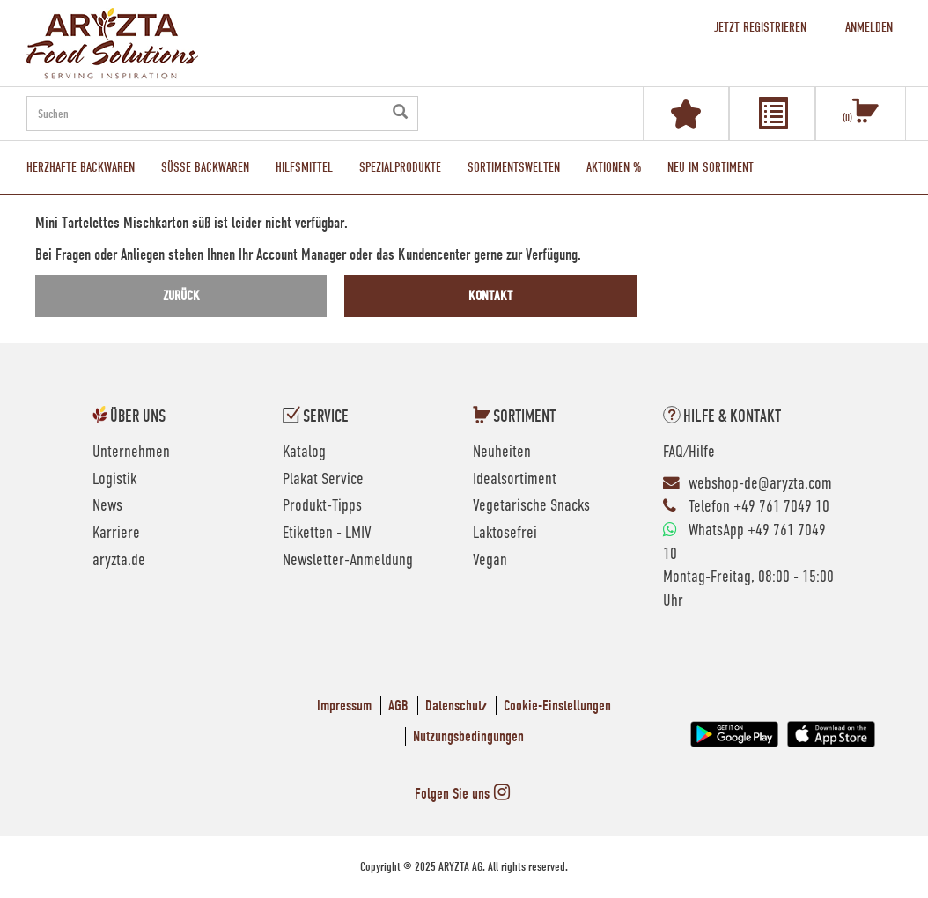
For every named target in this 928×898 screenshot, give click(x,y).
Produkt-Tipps (322, 506)
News (107, 506)
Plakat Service (323, 480)
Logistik (114, 480)
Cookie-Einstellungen (557, 705)
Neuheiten (502, 452)
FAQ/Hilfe (689, 452)
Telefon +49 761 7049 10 (759, 507)
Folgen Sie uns (464, 793)
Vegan (490, 561)
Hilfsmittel (304, 167)
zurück (181, 295)
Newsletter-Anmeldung (348, 561)
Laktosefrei (505, 533)
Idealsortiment (514, 480)
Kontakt (490, 295)
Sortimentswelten (514, 167)
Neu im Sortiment (710, 167)
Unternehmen (131, 452)
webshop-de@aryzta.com (760, 484)
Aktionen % (613, 167)
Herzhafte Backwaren (80, 167)
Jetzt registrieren (760, 27)
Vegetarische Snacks (531, 506)
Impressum (344, 705)
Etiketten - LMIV (327, 533)
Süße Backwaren (205, 167)
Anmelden (869, 27)
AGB (398, 705)
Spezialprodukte (400, 167)
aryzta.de (118, 561)
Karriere (116, 533)
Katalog (304, 452)
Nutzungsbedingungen (468, 736)
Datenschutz (456, 705)
